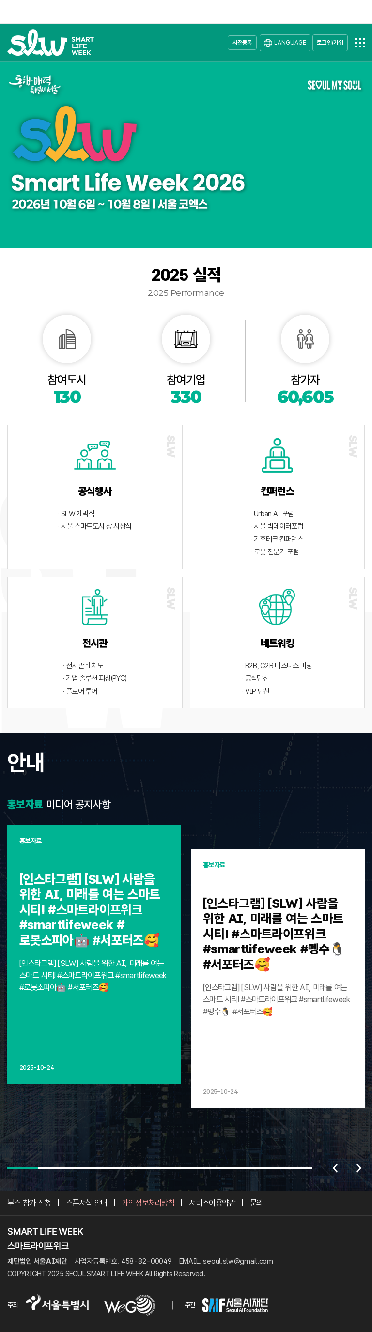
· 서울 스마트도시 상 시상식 (94, 526)
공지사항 (92, 804)
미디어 (59, 804)
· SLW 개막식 (76, 513)
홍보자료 (25, 804)
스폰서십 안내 (87, 1203)
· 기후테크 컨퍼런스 (277, 539)
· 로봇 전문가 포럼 (275, 552)
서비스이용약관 (212, 1203)
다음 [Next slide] (359, 1168)
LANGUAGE (290, 42)
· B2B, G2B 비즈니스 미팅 (277, 665)
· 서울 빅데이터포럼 (277, 526)
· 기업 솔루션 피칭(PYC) (94, 678)
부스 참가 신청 (29, 1203)
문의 (256, 1203)
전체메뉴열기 (360, 42)
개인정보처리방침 (148, 1203)
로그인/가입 (330, 42)
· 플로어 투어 (80, 691)
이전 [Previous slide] (335, 1168)
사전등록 (242, 42)
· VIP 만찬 (255, 691)
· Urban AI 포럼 (272, 513)
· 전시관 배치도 (83, 665)
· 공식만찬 (255, 678)
